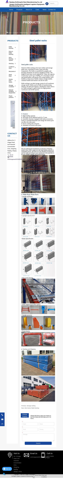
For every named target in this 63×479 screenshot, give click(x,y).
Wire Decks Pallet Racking (32, 408)
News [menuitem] (44, 9)
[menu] (31, 9)
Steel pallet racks (49, 32)
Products (15, 32)
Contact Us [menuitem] (52, 9)
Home (9, 32)
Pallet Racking (24, 32)
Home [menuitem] (11, 9)
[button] (19, 9)
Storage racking (31, 405)
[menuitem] (19, 9)
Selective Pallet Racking (36, 32)
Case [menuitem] (37, 9)
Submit (38, 443)
